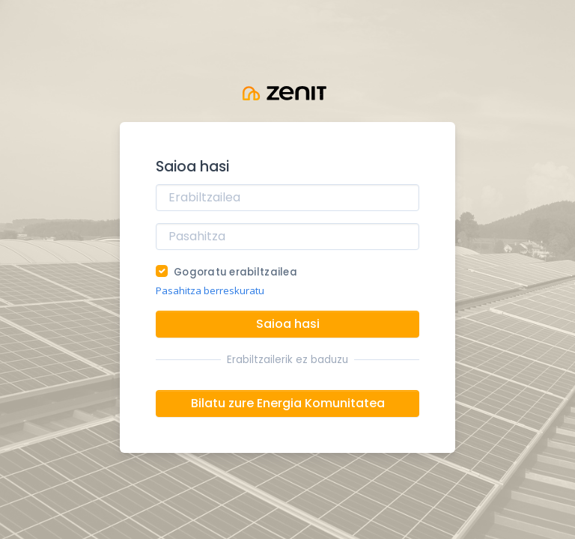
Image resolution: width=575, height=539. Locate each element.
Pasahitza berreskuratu (210, 290)
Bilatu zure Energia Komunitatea (288, 403)
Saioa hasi (288, 323)
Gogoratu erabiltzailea (235, 272)
